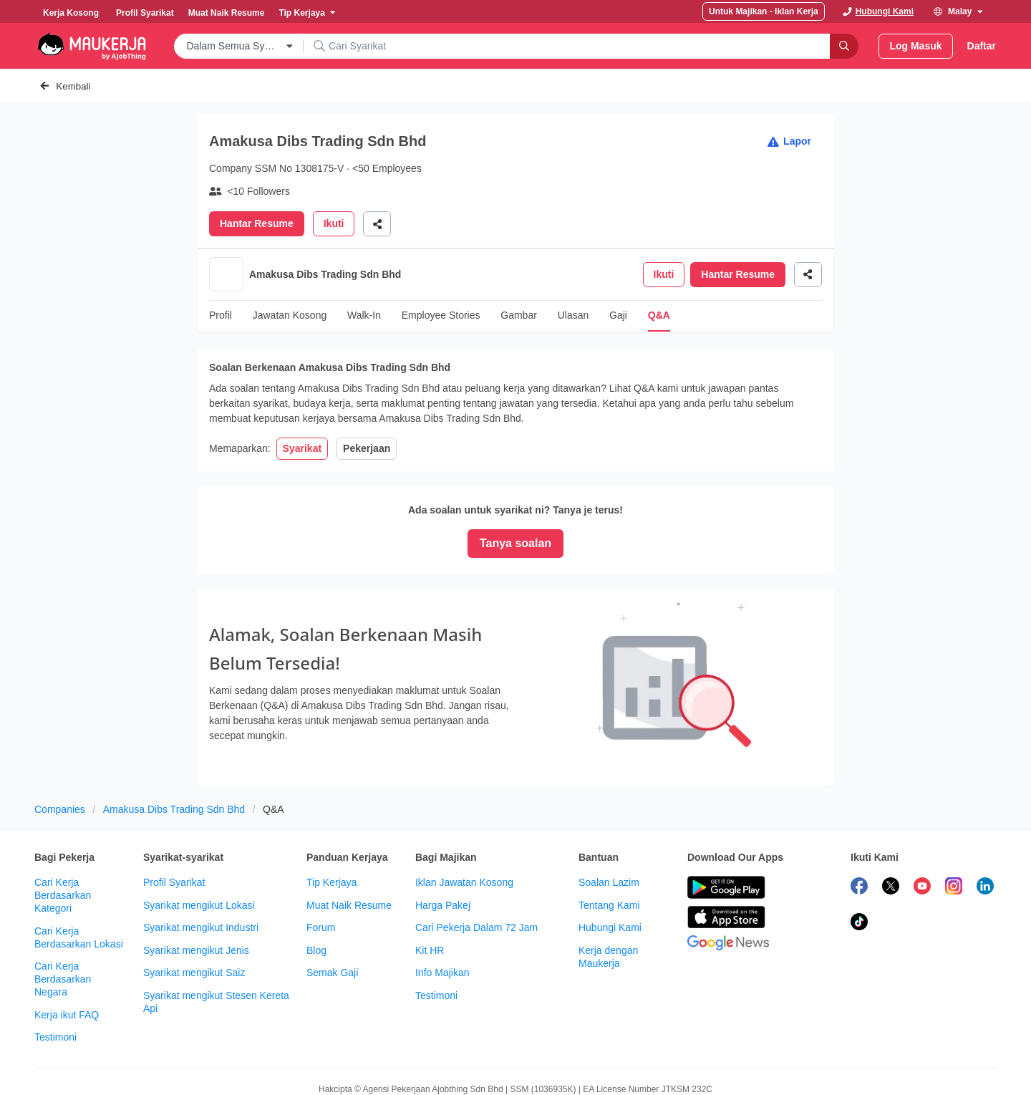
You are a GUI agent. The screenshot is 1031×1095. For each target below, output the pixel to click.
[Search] (844, 46)
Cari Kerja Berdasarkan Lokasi (78, 885)
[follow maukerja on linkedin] (985, 835)
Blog (316, 898)
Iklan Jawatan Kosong (464, 830)
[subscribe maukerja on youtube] (922, 835)
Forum (320, 875)
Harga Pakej (442, 853)
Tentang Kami (609, 853)
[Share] (377, 223)
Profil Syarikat (174, 830)
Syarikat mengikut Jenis (196, 898)
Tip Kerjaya (331, 830)
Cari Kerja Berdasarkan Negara (62, 926)
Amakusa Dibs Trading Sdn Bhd (174, 757)
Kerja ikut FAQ (66, 962)
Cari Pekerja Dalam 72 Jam (476, 875)
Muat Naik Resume (349, 853)
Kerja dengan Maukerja (608, 904)
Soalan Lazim (609, 830)
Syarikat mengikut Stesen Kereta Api (216, 949)
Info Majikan (442, 920)
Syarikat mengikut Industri (200, 875)
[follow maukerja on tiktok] (859, 871)
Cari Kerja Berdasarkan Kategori (62, 843)
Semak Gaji (332, 920)
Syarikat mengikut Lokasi (199, 853)
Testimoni (55, 984)
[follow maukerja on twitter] (890, 835)
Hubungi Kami (610, 875)
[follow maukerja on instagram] (953, 835)
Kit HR (429, 898)
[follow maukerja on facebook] (859, 835)
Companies (59, 757)
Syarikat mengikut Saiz (194, 920)
